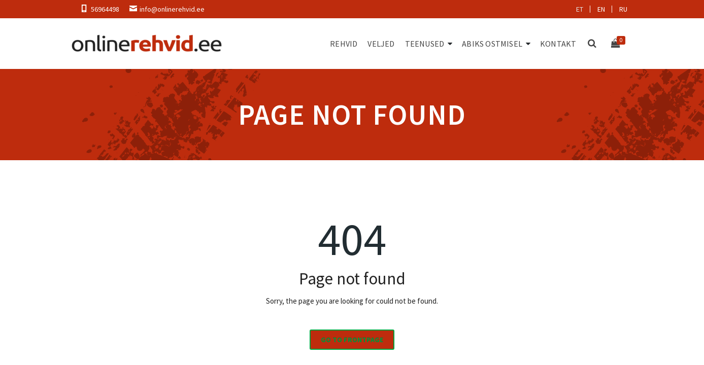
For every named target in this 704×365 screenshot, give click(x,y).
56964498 (105, 9)
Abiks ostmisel (492, 44)
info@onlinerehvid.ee (172, 9)
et (579, 9)
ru (623, 9)
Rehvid (343, 44)
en (601, 9)
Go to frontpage (352, 339)
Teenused (425, 44)
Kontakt (558, 44)
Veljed (380, 44)
